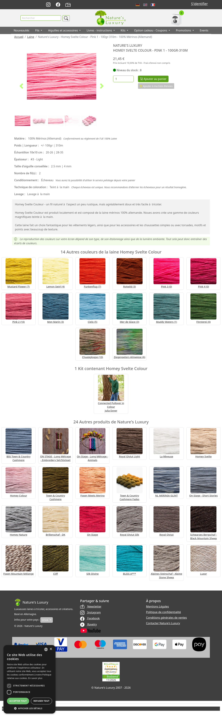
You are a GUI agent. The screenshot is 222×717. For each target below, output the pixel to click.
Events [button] (204, 30)
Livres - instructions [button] (100, 30)
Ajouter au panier (153, 79)
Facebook (90, 618)
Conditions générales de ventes (166, 618)
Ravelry (88, 624)
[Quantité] (123, 79)
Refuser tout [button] (41, 700)
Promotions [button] (184, 30)
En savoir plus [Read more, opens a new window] (35, 678)
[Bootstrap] (31, 602)
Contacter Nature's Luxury (163, 623)
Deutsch (138, 4)
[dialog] (29, 679)
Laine (30, 37)
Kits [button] (123, 30)
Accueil (18, 37)
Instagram (90, 612)
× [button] (50, 649)
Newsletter (90, 606)
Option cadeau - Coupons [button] (151, 30)
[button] (21, 86)
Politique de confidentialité (163, 612)
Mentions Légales (157, 606)
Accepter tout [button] (18, 700)
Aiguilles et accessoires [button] (63, 30)
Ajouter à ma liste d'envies (156, 86)
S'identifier (199, 3)
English (145, 4)
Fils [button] (37, 30)
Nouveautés (21, 30)
